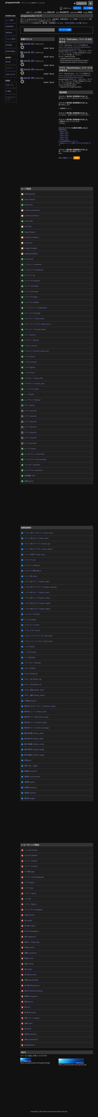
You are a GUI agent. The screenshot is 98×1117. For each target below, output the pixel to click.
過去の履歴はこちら (66, 158)
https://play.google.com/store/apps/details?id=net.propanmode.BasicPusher (75, 76)
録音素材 (9, 32)
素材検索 (9, 45)
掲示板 (8, 62)
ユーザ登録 (88, 8)
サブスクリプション (10, 98)
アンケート (10, 68)
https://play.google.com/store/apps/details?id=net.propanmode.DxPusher (75, 48)
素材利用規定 (10, 51)
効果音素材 (10, 26)
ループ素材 (10, 20)
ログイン (77, 8)
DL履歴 (8, 91)
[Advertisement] (56, 174)
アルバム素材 (10, 39)
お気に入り (10, 85)
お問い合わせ (10, 74)
